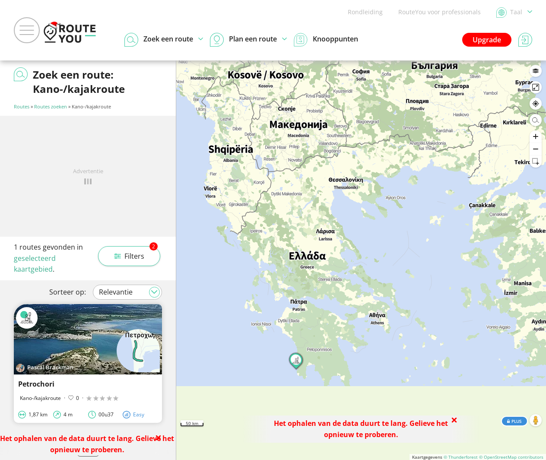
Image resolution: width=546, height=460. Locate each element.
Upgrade (487, 39)
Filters (136, 253)
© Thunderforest (461, 457)
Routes (21, 106)
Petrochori (36, 384)
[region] (361, 260)
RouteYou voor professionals (439, 12)
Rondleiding (365, 12)
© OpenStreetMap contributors (511, 457)
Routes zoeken (50, 106)
